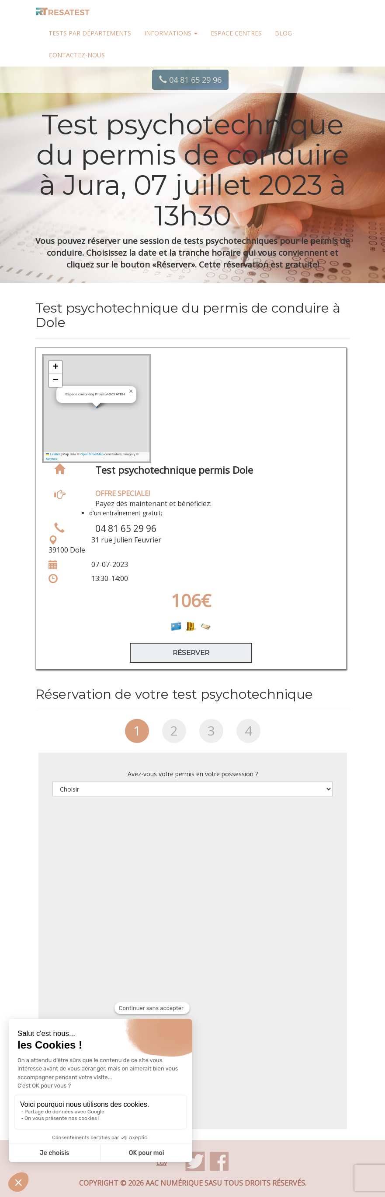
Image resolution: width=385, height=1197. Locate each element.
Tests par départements (90, 33)
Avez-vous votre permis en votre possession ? (193, 774)
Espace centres (236, 33)
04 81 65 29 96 (190, 79)
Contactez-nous (77, 55)
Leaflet (53, 454)
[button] (131, 391)
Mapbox (52, 459)
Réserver (191, 652)
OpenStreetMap (92, 454)
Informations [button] (171, 33)
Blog (283, 33)
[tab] (137, 734)
